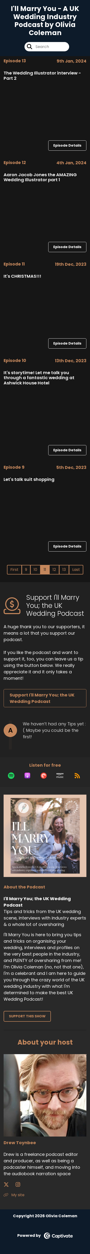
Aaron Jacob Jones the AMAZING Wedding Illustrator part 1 (40, 177)
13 (64, 569)
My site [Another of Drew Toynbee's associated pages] (14, 1195)
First (14, 569)
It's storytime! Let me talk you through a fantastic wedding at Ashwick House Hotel (39, 378)
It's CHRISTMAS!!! (22, 276)
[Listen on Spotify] (11, 775)
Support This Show (27, 1016)
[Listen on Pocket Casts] (43, 775)
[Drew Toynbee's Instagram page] (21, 1184)
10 (35, 569)
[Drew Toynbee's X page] (9, 1184)
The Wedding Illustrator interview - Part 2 (42, 75)
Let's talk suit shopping (29, 479)
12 (54, 569)
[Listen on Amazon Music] (60, 775)
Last (76, 569)
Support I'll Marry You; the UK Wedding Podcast (42, 698)
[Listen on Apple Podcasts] (27, 775)
